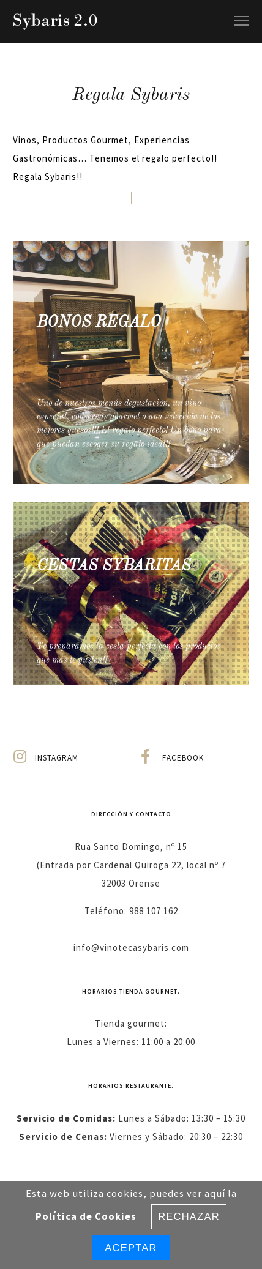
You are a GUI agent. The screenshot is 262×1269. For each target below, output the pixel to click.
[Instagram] (67, 757)
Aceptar (131, 1247)
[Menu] (236, 21)
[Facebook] (194, 757)
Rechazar (189, 1216)
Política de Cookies (86, 1216)
